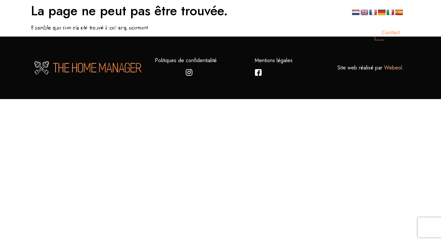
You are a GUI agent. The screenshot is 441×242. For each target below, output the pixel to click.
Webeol (393, 67)
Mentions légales (274, 60)
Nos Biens (329, 32)
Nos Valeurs (245, 32)
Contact (390, 32)
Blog (359, 32)
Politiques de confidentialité (186, 60)
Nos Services (288, 32)
